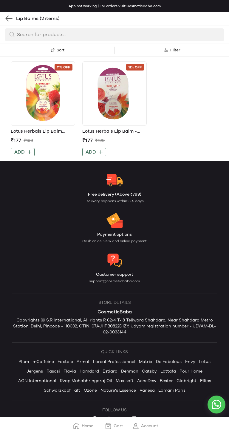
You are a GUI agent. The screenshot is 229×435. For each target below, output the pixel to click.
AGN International (37, 380)
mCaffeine (43, 361)
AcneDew (146, 380)
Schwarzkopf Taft (62, 390)
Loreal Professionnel (114, 361)
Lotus (205, 361)
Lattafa (168, 371)
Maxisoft (125, 380)
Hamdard (89, 371)
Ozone (90, 390)
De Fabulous (169, 361)
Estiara (110, 371)
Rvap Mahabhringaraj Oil (86, 380)
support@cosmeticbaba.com (114, 281)
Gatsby (149, 371)
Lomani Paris (171, 390)
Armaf (83, 361)
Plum (23, 361)
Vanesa (147, 390)
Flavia (70, 371)
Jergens (35, 371)
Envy (190, 361)
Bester (166, 380)
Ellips (205, 380)
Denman (129, 371)
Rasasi (53, 371)
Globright (186, 380)
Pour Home (191, 371)
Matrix (145, 361)
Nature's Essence (118, 390)
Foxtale (65, 361)
